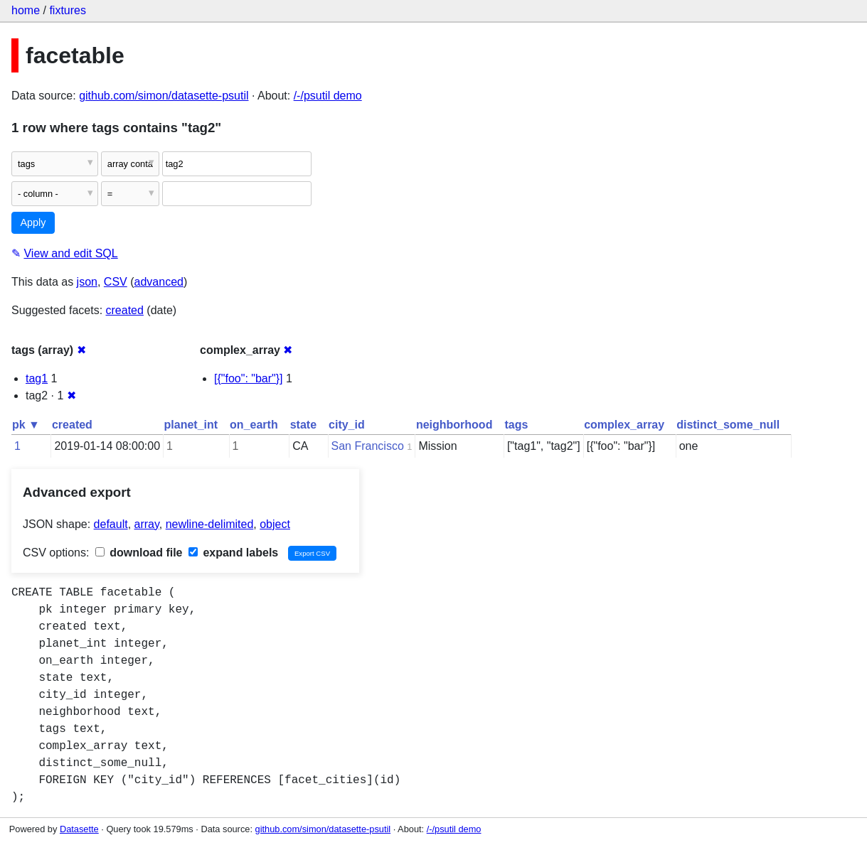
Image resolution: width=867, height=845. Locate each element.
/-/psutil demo (328, 96)
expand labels (233, 553)
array (146, 524)
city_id (347, 425)
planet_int (191, 425)
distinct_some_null (728, 425)
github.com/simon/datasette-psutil (163, 96)
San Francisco (367, 446)
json (87, 282)
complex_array (624, 425)
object (275, 524)
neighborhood (454, 425)
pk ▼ (26, 425)
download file (139, 553)
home (25, 10)
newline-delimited (210, 524)
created (125, 310)
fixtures (67, 10)
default (111, 524)
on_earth (254, 425)
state (303, 425)
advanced (158, 282)
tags (516, 425)
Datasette (79, 829)
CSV (115, 282)
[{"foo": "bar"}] (248, 378)
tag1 (37, 378)
